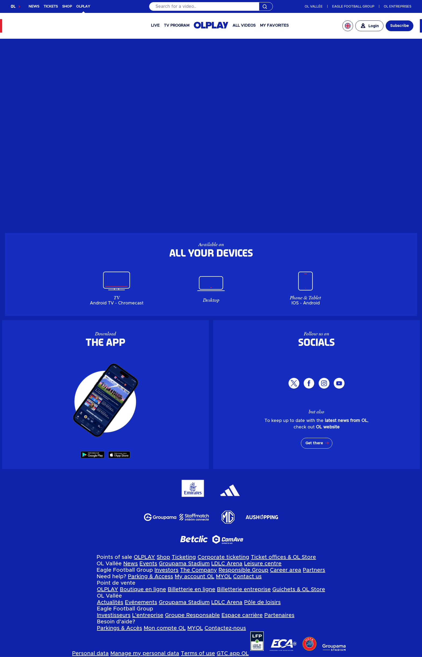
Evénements (141, 602)
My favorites (274, 25)
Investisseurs (114, 615)
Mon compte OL (165, 628)
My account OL (194, 576)
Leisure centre (263, 563)
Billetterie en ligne (191, 589)
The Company (198, 570)
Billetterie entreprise (244, 589)
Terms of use (198, 653)
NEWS (34, 6)
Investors (166, 570)
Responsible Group (243, 570)
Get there (314, 443)
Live (155, 25)
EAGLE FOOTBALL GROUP (353, 6)
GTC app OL (233, 653)
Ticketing (184, 557)
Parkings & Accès (119, 628)
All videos (244, 25)
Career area (285, 570)
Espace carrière (242, 615)
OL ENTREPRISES (397, 6)
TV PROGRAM (176, 25)
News (130, 563)
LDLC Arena (226, 563)
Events (148, 563)
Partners (314, 570)
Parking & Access (150, 576)
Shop (163, 557)
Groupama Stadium (184, 563)
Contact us (247, 576)
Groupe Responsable (192, 615)
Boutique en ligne (143, 589)
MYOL (223, 576)
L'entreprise (147, 615)
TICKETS (51, 6)
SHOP (67, 6)
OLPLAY (144, 557)
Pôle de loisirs (262, 602)
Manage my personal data (144, 653)
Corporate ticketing (223, 557)
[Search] (211, 6)
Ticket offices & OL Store (283, 557)
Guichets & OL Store (298, 589)
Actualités (110, 602)
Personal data (90, 653)
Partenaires (279, 615)
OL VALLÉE (314, 6)
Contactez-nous (225, 628)
